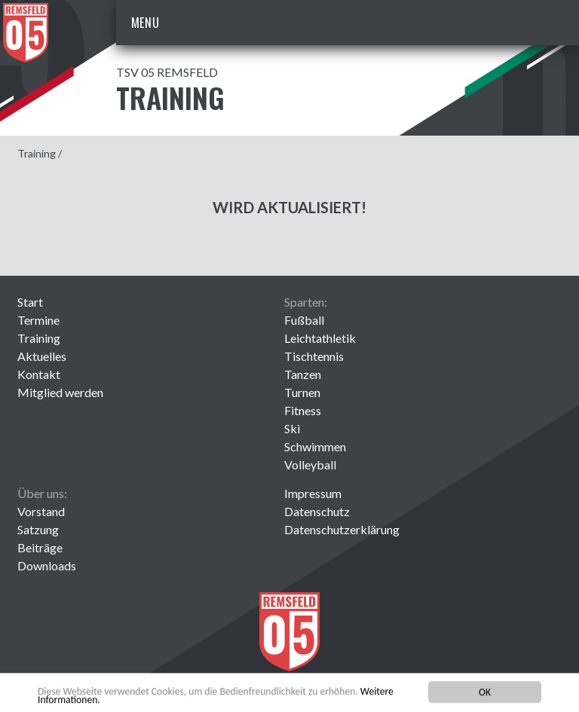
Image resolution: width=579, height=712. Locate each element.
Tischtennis (314, 356)
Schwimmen (315, 446)
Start (30, 302)
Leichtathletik (320, 338)
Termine (38, 320)
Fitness (302, 410)
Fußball (304, 320)
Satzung (38, 529)
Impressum (313, 493)
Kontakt (38, 374)
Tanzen (302, 374)
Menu (145, 23)
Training (36, 153)
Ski (292, 428)
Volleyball (310, 464)
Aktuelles (41, 356)
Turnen (302, 392)
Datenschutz (317, 511)
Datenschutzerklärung (342, 529)
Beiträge (40, 547)
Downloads (46, 565)
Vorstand (41, 511)
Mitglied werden (60, 392)
